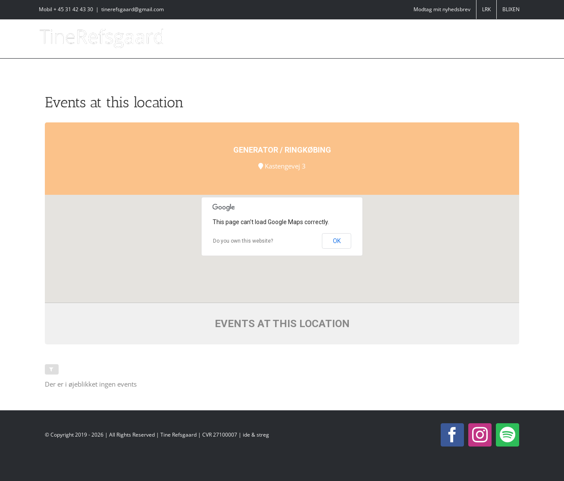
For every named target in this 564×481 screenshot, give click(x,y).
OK (337, 240)
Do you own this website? (243, 241)
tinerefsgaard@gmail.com (132, 9)
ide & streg (256, 434)
